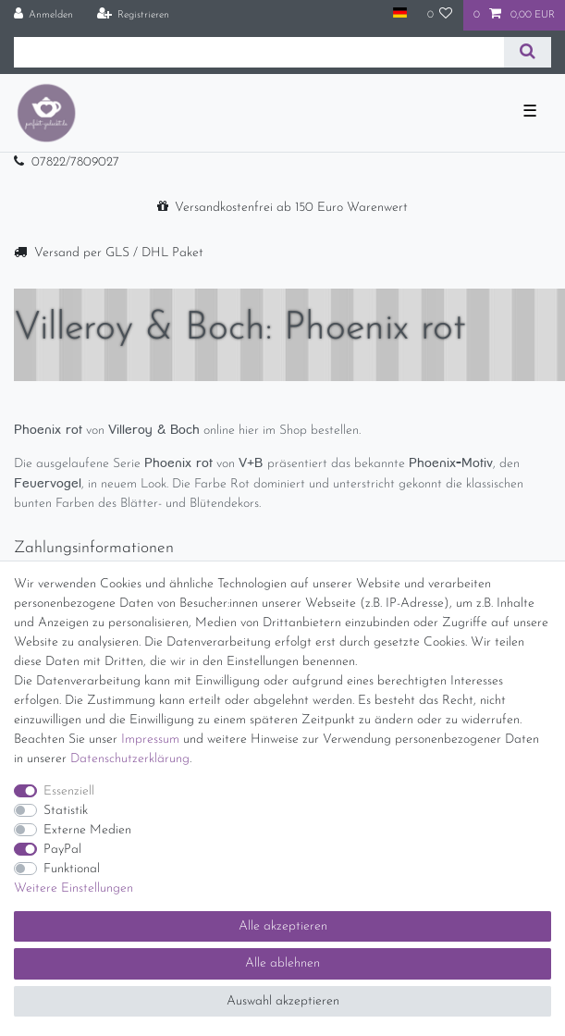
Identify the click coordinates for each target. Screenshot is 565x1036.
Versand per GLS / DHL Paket (118, 253)
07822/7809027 (75, 162)
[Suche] (527, 52)
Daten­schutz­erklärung (130, 759)
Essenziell (68, 791)
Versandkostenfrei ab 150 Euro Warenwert (291, 208)
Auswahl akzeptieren (283, 1001)
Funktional (71, 869)
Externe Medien (87, 830)
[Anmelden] (44, 15)
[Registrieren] (132, 15)
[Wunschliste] (440, 15)
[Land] (399, 14)
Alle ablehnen (282, 963)
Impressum (150, 739)
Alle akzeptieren (283, 926)
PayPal (62, 850)
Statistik (65, 811)
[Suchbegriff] (259, 52)
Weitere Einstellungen (73, 888)
